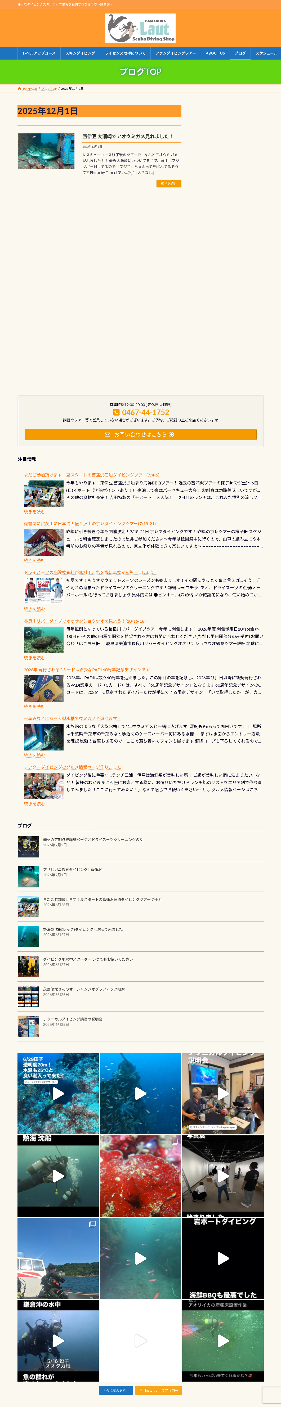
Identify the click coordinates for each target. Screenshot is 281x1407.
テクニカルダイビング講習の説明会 (72, 920)
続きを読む (169, 184)
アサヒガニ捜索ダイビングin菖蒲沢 (72, 770)
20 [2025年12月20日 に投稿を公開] (249, 182)
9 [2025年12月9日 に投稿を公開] (210, 173)
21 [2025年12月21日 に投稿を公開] (259, 182)
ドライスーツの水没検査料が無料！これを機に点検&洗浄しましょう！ (91, 473)
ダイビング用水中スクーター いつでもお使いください (88, 860)
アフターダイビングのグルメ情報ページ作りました (72, 668)
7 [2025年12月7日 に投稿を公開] (259, 164)
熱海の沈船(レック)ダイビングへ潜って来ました (83, 830)
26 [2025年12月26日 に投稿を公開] (239, 191)
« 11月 (201, 211)
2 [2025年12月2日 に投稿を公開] (210, 164)
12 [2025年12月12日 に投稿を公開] (239, 173)
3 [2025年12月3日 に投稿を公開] (219, 164)
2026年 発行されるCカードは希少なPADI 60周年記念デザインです (87, 571)
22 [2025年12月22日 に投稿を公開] (200, 191)
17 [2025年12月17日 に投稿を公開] (219, 182)
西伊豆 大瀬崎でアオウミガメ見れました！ (128, 136)
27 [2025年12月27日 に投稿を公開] (249, 191)
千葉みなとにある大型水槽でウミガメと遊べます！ (72, 619)
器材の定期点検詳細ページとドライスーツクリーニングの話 (93, 741)
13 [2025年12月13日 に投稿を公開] (249, 173)
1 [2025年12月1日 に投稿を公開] (200, 164)
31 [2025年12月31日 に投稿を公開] (219, 200)
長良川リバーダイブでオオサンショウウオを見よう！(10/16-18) (85, 522)
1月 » (259, 211)
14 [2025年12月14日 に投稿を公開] (259, 173)
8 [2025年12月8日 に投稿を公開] (200, 173)
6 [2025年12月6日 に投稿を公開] (249, 164)
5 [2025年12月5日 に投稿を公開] (239, 164)
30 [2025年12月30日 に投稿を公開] (210, 200)
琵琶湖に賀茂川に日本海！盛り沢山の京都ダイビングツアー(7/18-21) (90, 425)
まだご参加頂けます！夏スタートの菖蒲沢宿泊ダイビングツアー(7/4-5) (91, 376)
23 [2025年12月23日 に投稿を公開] (210, 191)
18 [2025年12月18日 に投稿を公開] (229, 182)
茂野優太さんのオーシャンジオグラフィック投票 (84, 890)
